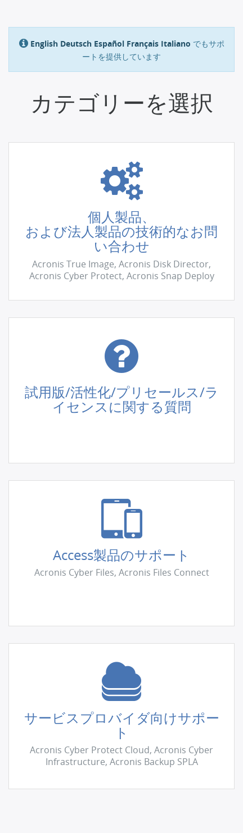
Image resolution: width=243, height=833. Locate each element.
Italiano (176, 43)
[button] (121, 221)
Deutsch (76, 43)
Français (143, 43)
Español (109, 43)
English (44, 43)
